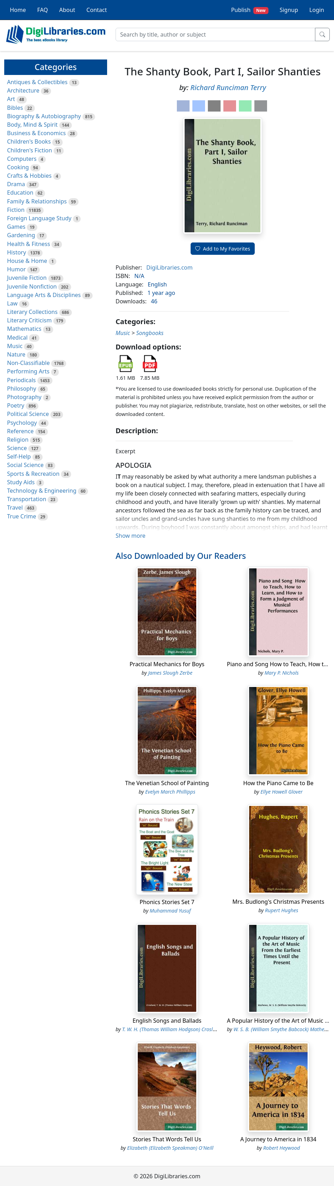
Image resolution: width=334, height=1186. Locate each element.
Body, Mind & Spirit (32, 124)
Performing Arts (28, 371)
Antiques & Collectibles (37, 82)
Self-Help (19, 456)
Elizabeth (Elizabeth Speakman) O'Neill (170, 1147)
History (16, 252)
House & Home (27, 261)
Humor (16, 269)
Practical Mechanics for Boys (167, 664)
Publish (249, 10)
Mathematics (24, 329)
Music (15, 346)
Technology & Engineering (41, 490)
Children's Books (29, 141)
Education (20, 192)
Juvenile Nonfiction (32, 286)
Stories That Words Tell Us (167, 1139)
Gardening (21, 235)
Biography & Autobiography (44, 116)
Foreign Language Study (39, 218)
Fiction (16, 210)
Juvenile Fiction (27, 278)
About (67, 10)
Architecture (23, 90)
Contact (96, 10)
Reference (20, 431)
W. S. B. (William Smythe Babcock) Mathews (281, 1029)
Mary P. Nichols (282, 672)
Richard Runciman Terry (228, 87)
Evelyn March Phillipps (170, 791)
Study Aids (21, 482)
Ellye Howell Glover (281, 791)
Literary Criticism (29, 320)
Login (316, 10)
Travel (15, 507)
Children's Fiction (29, 150)
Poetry (15, 405)
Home (18, 10)
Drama (16, 184)
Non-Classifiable (28, 363)
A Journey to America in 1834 (278, 1139)
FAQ (42, 10)
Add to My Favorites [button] (222, 248)
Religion (18, 439)
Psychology (22, 423)
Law (12, 303)
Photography (24, 397)
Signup (289, 10)
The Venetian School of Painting (167, 783)
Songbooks (150, 333)
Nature (16, 354)
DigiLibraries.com (169, 267)
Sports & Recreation (33, 474)
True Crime (21, 516)
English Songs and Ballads (167, 1020)
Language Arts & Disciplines (44, 295)
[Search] (215, 34)
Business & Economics (36, 133)
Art (11, 99)
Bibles (15, 108)
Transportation (26, 499)
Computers (22, 159)
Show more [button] (131, 536)
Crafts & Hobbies (29, 175)
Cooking (18, 167)
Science (17, 448)
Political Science (28, 414)
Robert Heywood (281, 1147)
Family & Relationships (37, 201)
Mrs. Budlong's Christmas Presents (278, 902)
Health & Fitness (28, 244)
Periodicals (21, 380)
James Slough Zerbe (170, 672)
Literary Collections (32, 312)
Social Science (25, 465)
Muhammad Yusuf (170, 910)
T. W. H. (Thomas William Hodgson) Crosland (172, 1029)
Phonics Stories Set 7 (167, 902)
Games (16, 227)
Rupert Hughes (281, 910)
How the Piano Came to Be (278, 783)
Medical (17, 337)
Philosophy (21, 388)
